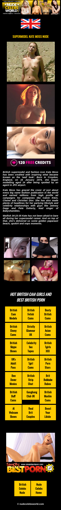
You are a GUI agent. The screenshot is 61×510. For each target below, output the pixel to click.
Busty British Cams (47, 314)
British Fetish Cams (30, 314)
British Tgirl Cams (30, 363)
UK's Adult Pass (13, 363)
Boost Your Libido (47, 412)
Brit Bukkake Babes (48, 380)
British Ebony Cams (13, 330)
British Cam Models (13, 314)
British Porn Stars (48, 363)
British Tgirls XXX (48, 347)
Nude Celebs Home (38, 488)
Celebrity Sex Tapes (31, 347)
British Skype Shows (13, 347)
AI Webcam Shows (13, 412)
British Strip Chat (30, 380)
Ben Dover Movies (13, 380)
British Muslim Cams (48, 396)
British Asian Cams (48, 330)
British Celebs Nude (22, 488)
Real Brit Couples (30, 412)
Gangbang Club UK (32, 394)
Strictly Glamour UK (30, 330)
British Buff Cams (13, 396)
